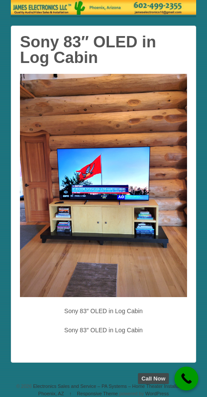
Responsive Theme (97, 393)
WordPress (157, 393)
